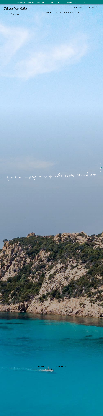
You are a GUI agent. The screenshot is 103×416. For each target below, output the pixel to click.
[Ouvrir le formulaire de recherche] (96, 7)
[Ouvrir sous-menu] (60, 12)
